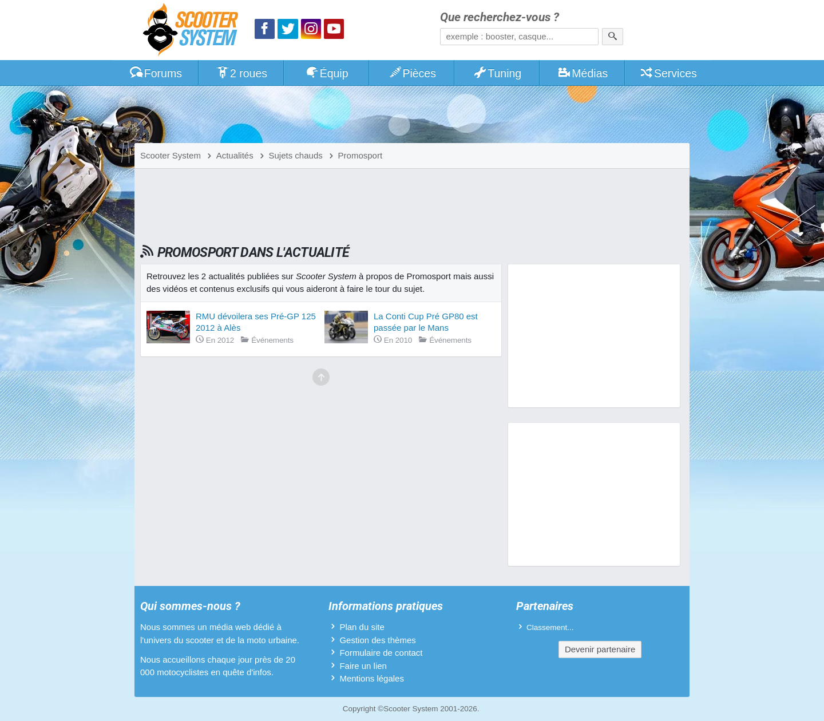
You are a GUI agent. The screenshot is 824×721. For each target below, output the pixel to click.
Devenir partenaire (600, 649)
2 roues (241, 73)
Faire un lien (363, 666)
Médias (582, 73)
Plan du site (361, 627)
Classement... (550, 627)
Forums (155, 73)
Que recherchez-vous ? (499, 17)
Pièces (412, 73)
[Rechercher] (612, 36)
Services (668, 73)
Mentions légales (371, 678)
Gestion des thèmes (377, 640)
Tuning (497, 73)
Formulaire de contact (380, 652)
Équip (326, 73)
